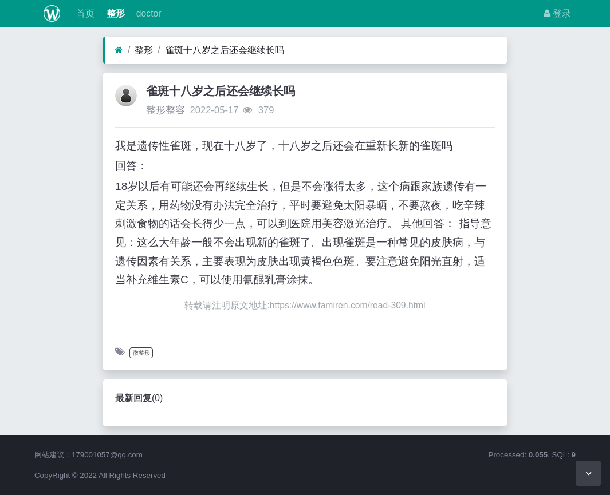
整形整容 (165, 110)
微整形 (141, 353)
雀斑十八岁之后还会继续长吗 (224, 50)
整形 (114, 13)
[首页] (119, 50)
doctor (148, 13)
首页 (84, 13)
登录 (557, 13)
